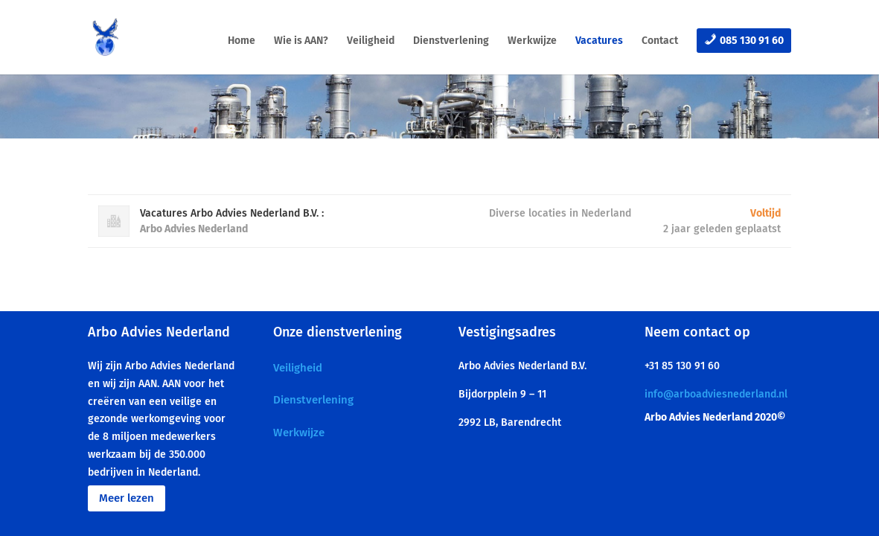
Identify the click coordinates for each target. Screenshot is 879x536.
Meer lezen (126, 498)
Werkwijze (532, 41)
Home (241, 41)
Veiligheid (370, 41)
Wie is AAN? (301, 41)
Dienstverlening (451, 41)
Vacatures (599, 41)
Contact (660, 41)
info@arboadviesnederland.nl (716, 394)
